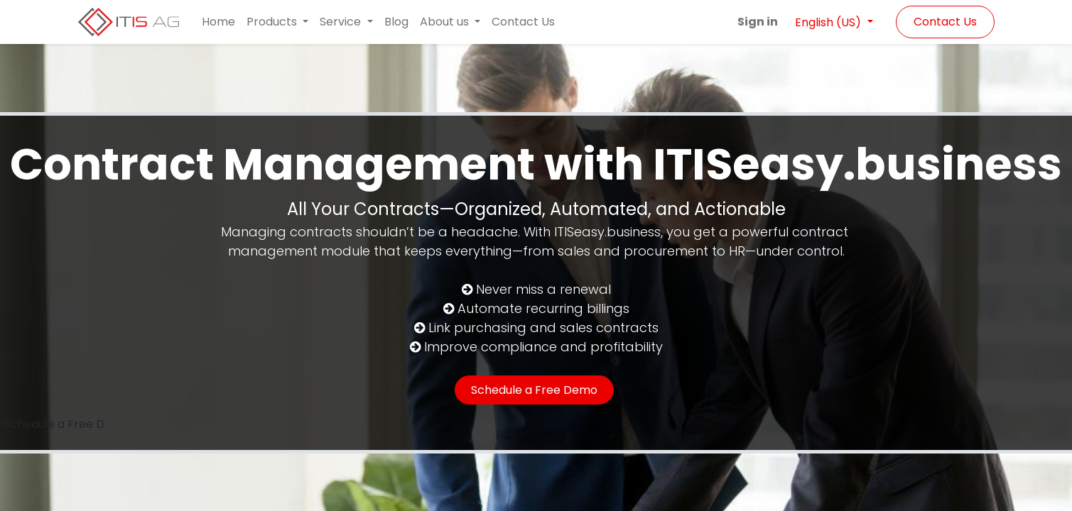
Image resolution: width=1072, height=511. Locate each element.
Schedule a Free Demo (534, 390)
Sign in (757, 21)
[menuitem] (218, 22)
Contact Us (945, 21)
